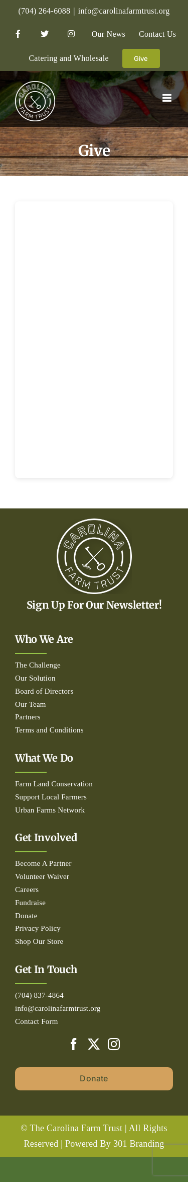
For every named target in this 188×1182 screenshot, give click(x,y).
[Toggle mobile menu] (167, 98)
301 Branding (138, 1144)
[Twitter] (94, 1044)
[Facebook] (74, 1044)
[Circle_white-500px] (94, 523)
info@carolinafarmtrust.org (124, 11)
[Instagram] (114, 1044)
